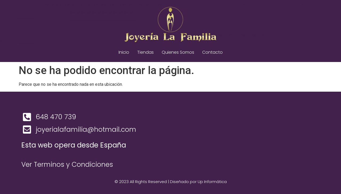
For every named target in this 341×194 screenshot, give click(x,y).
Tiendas (145, 52)
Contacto (212, 52)
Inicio (124, 52)
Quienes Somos (178, 52)
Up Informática (212, 181)
